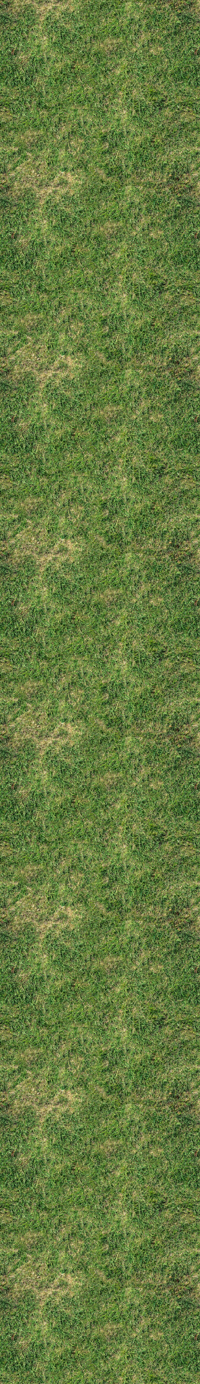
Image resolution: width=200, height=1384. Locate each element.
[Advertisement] (100, 366)
